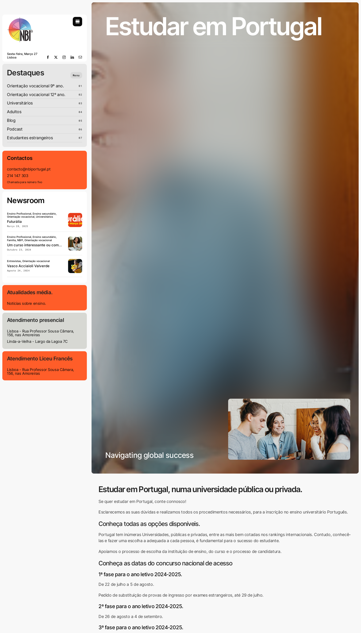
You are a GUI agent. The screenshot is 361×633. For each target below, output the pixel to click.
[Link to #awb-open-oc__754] (77, 21)
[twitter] (56, 57)
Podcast (15, 129)
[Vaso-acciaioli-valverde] (75, 261)
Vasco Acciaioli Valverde (28, 266)
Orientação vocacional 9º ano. (35, 85)
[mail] (80, 57)
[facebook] (48, 57)
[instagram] (64, 57)
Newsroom (26, 200)
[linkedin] (72, 57)
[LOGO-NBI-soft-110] (20, 18)
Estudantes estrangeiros (30, 137)
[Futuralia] (75, 214)
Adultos (14, 111)
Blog (11, 120)
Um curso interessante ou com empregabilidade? (48, 245)
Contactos (19, 158)
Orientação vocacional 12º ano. (36, 94)
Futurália (14, 221)
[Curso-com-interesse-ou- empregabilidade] (75, 238)
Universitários (20, 102)
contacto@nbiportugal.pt (28, 169)
